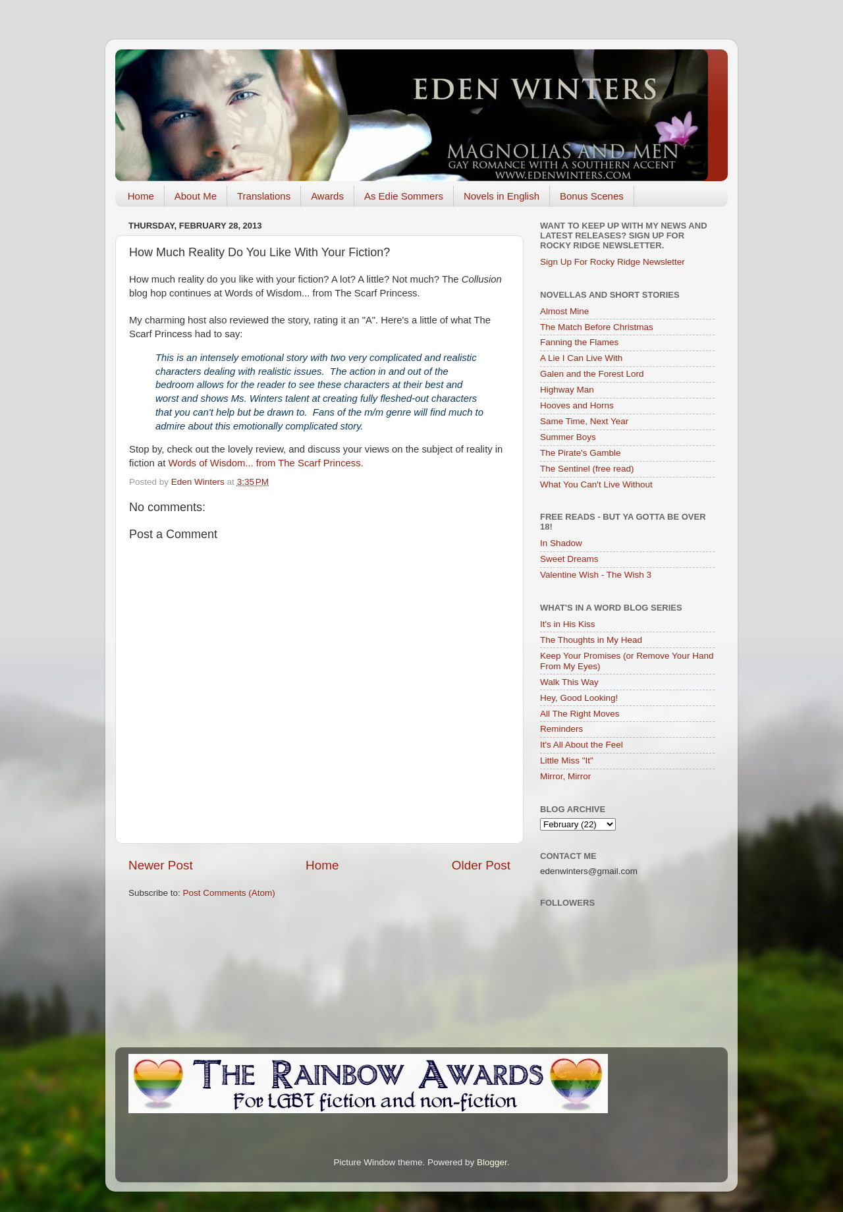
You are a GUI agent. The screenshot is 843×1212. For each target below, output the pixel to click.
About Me (196, 196)
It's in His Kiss (567, 624)
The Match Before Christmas (596, 327)
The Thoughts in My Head (591, 640)
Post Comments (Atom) (229, 893)
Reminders (561, 729)
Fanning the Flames (579, 342)
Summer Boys (568, 437)
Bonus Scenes (592, 196)
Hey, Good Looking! (579, 698)
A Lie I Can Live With (581, 358)
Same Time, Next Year (584, 421)
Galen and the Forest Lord (592, 374)
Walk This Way (569, 682)
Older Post (481, 865)
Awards (327, 196)
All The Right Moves (580, 714)
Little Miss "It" (566, 760)
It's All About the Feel (581, 745)
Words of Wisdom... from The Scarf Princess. (267, 463)
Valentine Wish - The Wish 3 (595, 575)
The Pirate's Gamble (580, 453)
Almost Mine (564, 311)
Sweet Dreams (569, 559)
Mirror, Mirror (565, 776)
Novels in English (501, 196)
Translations (263, 196)
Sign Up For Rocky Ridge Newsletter (612, 262)
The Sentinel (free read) (587, 469)
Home (141, 196)
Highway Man (567, 390)
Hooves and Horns (577, 405)
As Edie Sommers (403, 196)
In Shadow (561, 543)
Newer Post (160, 865)
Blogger (492, 1162)
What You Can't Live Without (596, 484)
